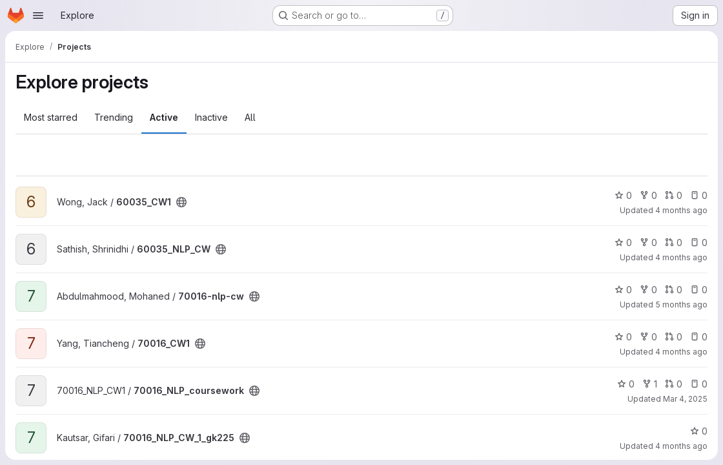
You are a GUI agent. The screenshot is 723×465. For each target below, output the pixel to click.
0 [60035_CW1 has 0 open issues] (699, 195)
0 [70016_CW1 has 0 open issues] (699, 336)
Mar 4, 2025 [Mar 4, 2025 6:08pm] (685, 399)
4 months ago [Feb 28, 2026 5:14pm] (681, 351)
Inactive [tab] (211, 117)
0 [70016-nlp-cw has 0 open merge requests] (673, 289)
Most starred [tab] (50, 117)
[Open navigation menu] (38, 15)
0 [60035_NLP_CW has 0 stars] (623, 242)
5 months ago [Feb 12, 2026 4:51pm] (681, 304)
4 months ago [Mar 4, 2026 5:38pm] (681, 210)
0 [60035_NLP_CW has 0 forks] (648, 242)
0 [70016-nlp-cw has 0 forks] (648, 289)
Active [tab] (164, 117)
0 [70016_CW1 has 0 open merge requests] (673, 336)
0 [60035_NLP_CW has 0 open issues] (699, 242)
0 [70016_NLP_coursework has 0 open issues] (699, 383)
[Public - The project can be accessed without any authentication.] (181, 202)
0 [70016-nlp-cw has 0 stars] (623, 289)
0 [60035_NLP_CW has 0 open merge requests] (673, 242)
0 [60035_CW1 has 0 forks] (648, 195)
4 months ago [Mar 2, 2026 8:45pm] (681, 257)
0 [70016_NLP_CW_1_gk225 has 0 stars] (699, 431)
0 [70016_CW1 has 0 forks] (648, 336)
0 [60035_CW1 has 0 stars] (623, 195)
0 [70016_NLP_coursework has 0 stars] (626, 383)
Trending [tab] (113, 117)
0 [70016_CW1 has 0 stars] (623, 336)
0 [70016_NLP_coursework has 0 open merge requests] (673, 383)
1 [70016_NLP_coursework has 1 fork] (649, 383)
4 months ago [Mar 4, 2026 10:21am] (681, 446)
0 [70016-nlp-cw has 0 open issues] (699, 289)
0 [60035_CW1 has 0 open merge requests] (673, 195)
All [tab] (250, 117)
